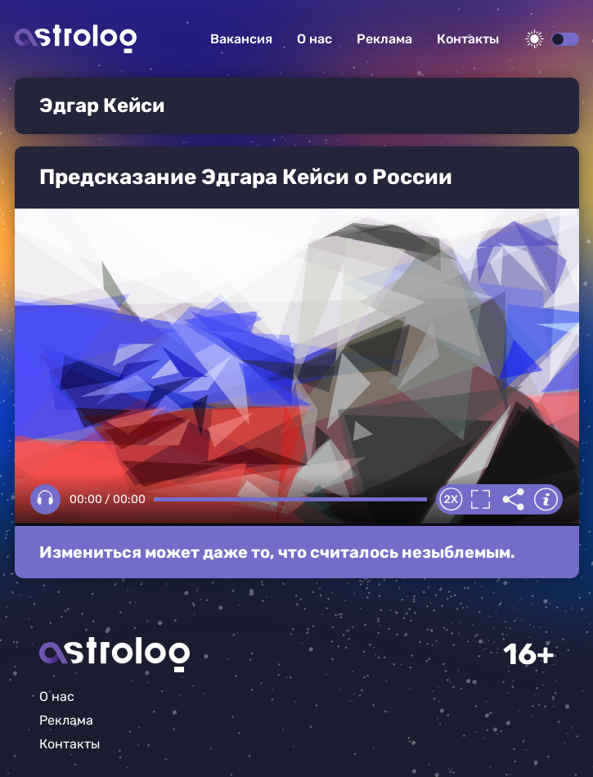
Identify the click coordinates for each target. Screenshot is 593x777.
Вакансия (241, 39)
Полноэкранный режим (481, 499)
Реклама (384, 39)
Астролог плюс (76, 39)
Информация (546, 499)
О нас (314, 39)
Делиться (513, 499)
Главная (114, 654)
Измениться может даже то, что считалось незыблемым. (277, 552)
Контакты (468, 39)
